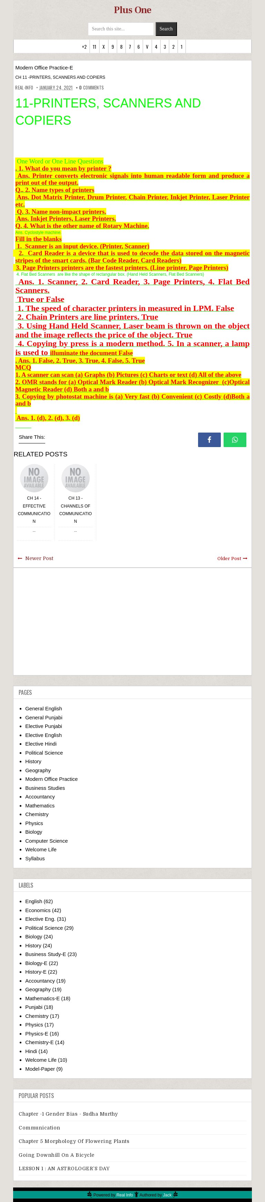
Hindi (31, 1051)
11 (94, 46)
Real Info (124, 1195)
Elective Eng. (40, 919)
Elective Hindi (41, 744)
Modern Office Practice (51, 779)
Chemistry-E (39, 1042)
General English (43, 708)
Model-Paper (40, 1069)
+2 (84, 46)
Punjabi (33, 1007)
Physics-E (36, 1034)
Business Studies (45, 788)
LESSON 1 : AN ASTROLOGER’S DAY (64, 1168)
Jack (167, 1195)
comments (91, 87)
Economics (37, 910)
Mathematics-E (42, 998)
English (33, 901)
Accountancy (40, 796)
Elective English (43, 735)
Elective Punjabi (43, 726)
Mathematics (40, 805)
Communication (39, 1127)
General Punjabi (43, 717)
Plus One (132, 10)
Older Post (229, 558)
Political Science (44, 753)
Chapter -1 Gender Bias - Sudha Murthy (68, 1114)
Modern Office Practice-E (44, 67)
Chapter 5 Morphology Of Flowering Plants (74, 1141)
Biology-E (36, 963)
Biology (33, 832)
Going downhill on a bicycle (57, 1155)
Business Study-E (45, 954)
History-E (36, 972)
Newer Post (39, 558)
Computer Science (46, 841)
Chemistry (37, 814)
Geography (38, 770)
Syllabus (35, 858)
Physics (34, 823)
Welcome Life (41, 849)
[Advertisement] (132, 621)
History (33, 761)
